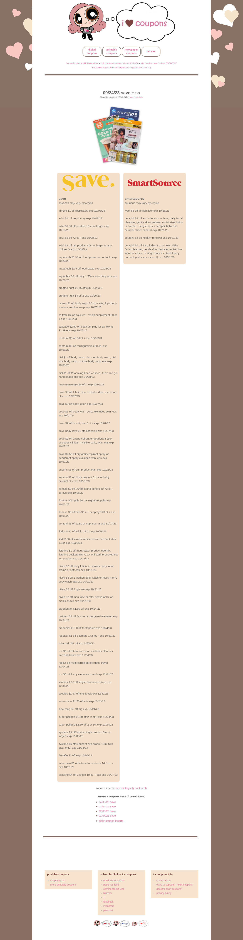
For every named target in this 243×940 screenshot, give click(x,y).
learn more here (136, 97)
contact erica (163, 880)
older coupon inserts (111, 820)
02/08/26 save (107, 811)
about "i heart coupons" (169, 888)
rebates (151, 51)
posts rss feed (111, 884)
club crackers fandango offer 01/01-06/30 (119, 63)
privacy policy (163, 893)
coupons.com (57, 880)
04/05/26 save (107, 801)
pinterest (108, 910)
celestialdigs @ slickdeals (131, 788)
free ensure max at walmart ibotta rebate (110, 67)
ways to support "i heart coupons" (175, 884)
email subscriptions (114, 880)
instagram (108, 906)
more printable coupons (63, 884)
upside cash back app (141, 67)
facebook (108, 901)
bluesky (107, 893)
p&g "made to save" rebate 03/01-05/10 (159, 63)
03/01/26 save (107, 806)
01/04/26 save (107, 815)
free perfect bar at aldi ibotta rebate (82, 63)
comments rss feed (114, 888)
